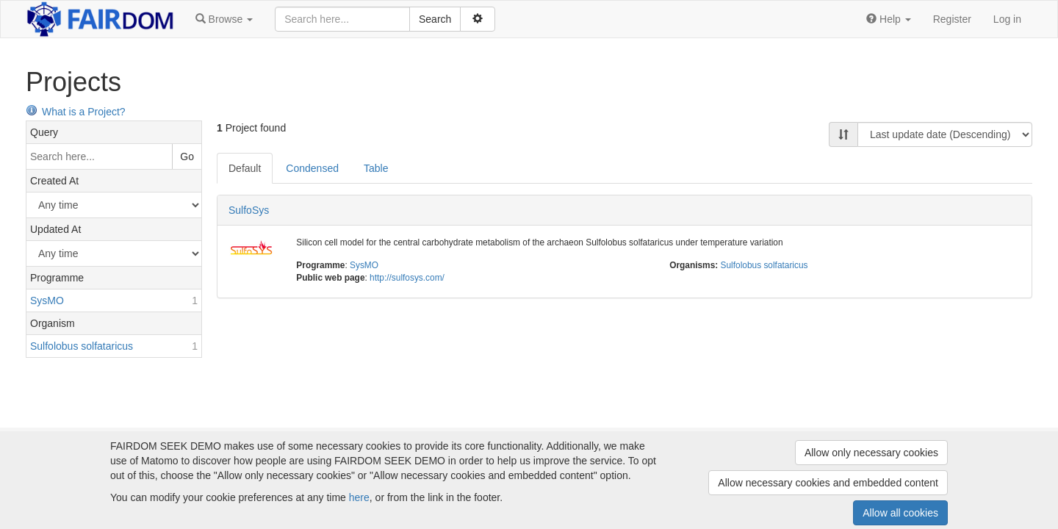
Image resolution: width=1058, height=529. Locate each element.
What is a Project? (76, 112)
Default (244, 168)
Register (952, 19)
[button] (224, 19)
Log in (1007, 19)
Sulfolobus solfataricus (764, 265)
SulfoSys (248, 210)
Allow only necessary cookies (871, 452)
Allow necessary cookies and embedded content (828, 483)
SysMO (364, 265)
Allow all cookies (900, 513)
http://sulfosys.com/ (407, 278)
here (359, 497)
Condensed (312, 168)
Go (187, 156)
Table (376, 168)
